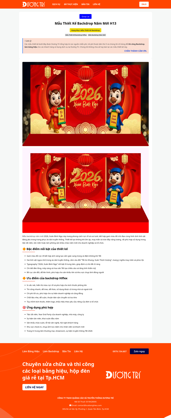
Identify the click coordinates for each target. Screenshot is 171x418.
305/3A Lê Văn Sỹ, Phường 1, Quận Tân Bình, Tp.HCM (85, 409)
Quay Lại (85, 16)
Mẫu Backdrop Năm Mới (97, 35)
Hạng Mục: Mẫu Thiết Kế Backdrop (85, 30)
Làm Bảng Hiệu (31, 351)
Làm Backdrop (51, 351)
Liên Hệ (78, 351)
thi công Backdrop (136, 44)
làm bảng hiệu (31, 47)
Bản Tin (66, 351)
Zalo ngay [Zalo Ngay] (139, 351)
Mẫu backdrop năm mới (33, 236)
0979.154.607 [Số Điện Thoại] (119, 351)
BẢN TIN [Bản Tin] (85, 4)
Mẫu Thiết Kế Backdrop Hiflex (76, 35)
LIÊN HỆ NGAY (34, 387)
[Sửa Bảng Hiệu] (33, 4)
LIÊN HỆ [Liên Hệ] (96, 4)
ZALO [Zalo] (144, 4)
